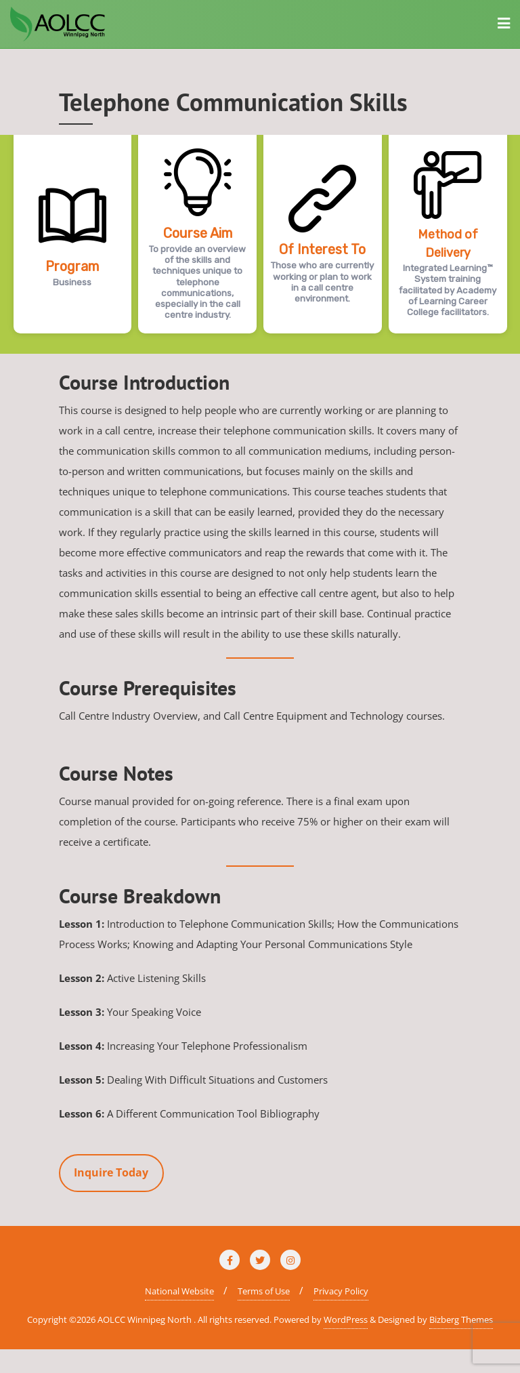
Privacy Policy (340, 1291)
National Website (179, 1291)
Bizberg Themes (461, 1319)
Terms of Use (264, 1291)
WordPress (346, 1319)
